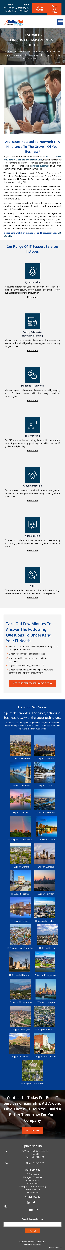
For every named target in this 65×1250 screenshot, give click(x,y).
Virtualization (38, 176)
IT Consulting (32, 1174)
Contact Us (32, 1130)
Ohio (21, 209)
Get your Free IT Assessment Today (32, 683)
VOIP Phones (33, 1183)
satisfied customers (40, 166)
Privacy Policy (55, 1247)
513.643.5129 (38, 1163)
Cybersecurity (32, 1180)
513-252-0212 (10, 10)
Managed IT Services (32, 1177)
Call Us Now (54, 9)
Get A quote (39, 8)
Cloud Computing (32, 1189)
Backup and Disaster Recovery (32, 1186)
